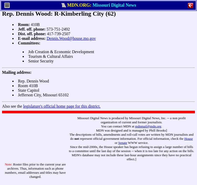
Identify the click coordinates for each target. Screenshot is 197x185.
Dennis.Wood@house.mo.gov (71, 38)
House (188, 139)
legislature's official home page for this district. (62, 106)
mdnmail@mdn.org (148, 126)
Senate (122, 143)
